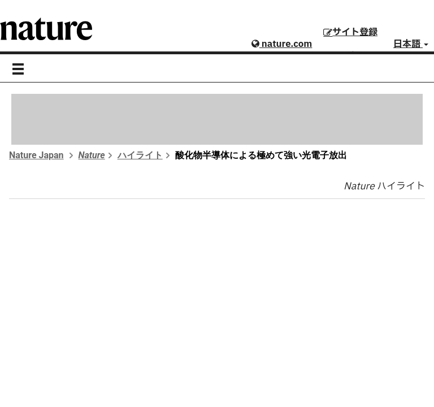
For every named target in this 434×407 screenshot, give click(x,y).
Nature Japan (36, 155)
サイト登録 (350, 32)
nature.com (281, 44)
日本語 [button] (410, 44)
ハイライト (140, 155)
